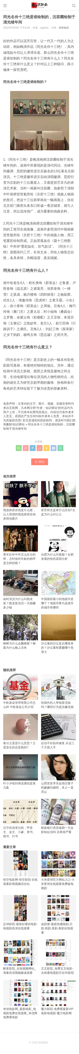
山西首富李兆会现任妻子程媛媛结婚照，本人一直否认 (58, 773)
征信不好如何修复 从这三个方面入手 (58, 731)
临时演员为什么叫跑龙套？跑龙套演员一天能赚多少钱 (20, 589)
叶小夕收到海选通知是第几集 (20, 771)
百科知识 (64, 27)
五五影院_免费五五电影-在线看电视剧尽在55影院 (58, 956)
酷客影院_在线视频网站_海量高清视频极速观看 (20, 956)
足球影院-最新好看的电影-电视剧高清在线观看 (20, 912)
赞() (39, 461)
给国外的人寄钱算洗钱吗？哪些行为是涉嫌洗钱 (58, 691)
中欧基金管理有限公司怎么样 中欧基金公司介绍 (20, 691)
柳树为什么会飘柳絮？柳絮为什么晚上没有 (20, 631)
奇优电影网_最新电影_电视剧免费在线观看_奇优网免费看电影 (20, 999)
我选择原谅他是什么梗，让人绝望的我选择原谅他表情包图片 (20, 500)
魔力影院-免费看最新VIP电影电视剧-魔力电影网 (58, 997)
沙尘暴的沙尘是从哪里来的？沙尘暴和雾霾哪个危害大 (58, 634)
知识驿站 (19, 424)
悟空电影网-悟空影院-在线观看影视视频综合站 (20, 868)
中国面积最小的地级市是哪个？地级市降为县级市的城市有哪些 (58, 589)
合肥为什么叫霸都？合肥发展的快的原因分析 (58, 543)
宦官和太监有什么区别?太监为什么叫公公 (58, 498)
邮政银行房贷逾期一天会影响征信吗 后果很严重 (58, 816)
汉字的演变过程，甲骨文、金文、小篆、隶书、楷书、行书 (20, 818)
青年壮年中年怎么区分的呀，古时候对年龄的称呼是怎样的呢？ (20, 545)
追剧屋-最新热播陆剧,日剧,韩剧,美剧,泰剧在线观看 (58, 914)
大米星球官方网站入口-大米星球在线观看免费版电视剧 (58, 870)
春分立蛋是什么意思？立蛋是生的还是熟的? (20, 731)
